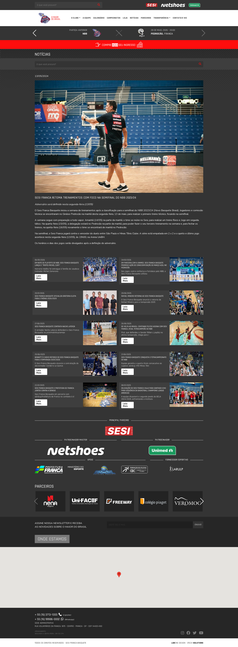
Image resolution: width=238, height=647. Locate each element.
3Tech (195, 643)
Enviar (198, 524)
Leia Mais (38, 277)
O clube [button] (75, 18)
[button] (34, 33)
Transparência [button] (160, 18)
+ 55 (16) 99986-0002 (54, 619)
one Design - (179, 643)
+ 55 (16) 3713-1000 (53, 615)
